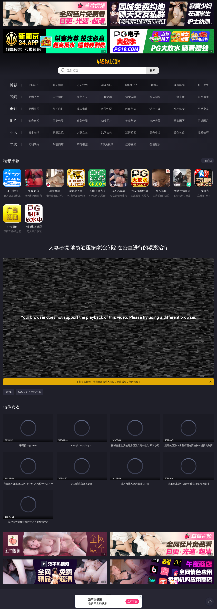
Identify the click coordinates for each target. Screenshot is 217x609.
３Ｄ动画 (106, 97)
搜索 (152, 70)
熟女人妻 (130, 97)
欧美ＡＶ (82, 97)
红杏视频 (130, 144)
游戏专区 (106, 85)
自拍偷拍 (58, 97)
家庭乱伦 (58, 132)
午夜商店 (58, 144)
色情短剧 (155, 144)
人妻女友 (82, 132)
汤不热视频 (106, 144)
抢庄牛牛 (203, 85)
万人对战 (82, 85)
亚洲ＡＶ (33, 97)
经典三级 (155, 109)
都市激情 (33, 132)
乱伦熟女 (179, 109)
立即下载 (132, 601)
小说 (13, 132)
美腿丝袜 (130, 120)
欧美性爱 (106, 109)
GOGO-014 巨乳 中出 (29, 391)
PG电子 (33, 85)
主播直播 (179, 97)
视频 (13, 96)
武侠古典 (106, 132)
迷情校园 (130, 132)
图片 (13, 120)
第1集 (9, 391)
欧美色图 (82, 120)
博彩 (13, 85)
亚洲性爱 (33, 109)
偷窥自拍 (33, 120)
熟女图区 (179, 120)
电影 (13, 108)
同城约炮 (33, 144)
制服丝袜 (130, 109)
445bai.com (108, 61)
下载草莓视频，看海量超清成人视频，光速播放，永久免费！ (144, 382)
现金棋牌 (179, 85)
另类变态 (203, 109)
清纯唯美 (155, 120)
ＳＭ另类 (203, 97)
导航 (13, 144)
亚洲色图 (58, 120)
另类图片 (203, 120)
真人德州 (58, 85)
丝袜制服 (155, 97)
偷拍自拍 (58, 109)
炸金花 (155, 85)
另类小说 (155, 132)
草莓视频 (82, 144)
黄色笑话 (179, 132)
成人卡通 (82, 109)
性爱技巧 (203, 132)
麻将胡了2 (130, 85)
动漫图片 (106, 120)
